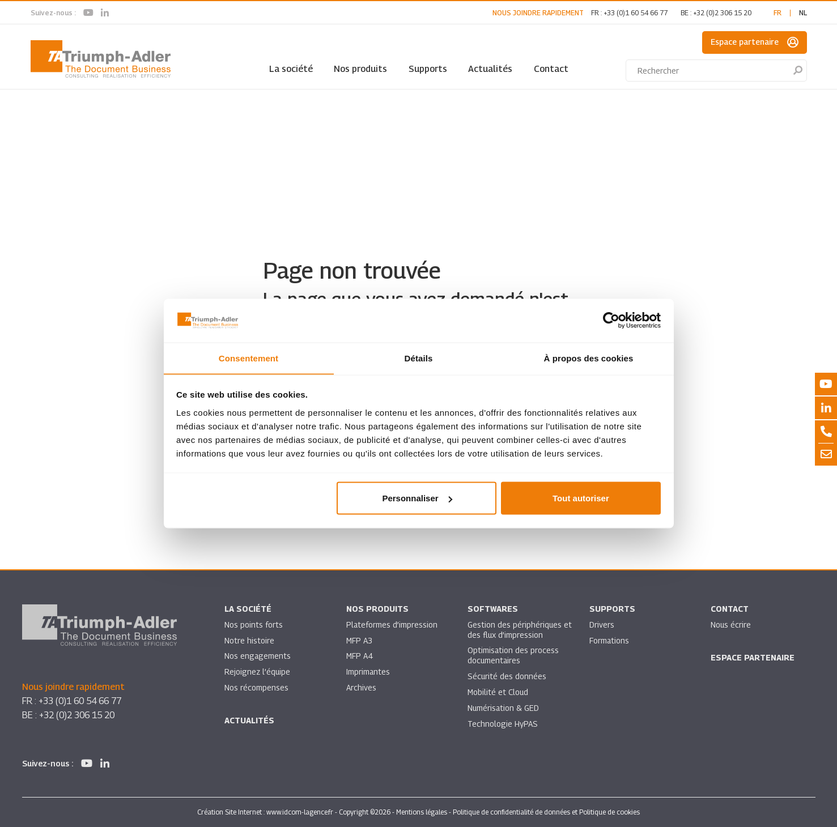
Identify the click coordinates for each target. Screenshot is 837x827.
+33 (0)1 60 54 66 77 (636, 12)
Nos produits (360, 68)
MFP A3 (359, 641)
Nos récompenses (256, 688)
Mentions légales (421, 812)
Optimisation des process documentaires (513, 656)
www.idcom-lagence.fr (299, 812)
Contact (551, 68)
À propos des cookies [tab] (589, 358)
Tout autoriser (581, 498)
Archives (361, 688)
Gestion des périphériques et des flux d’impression (515, 630)
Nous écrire (731, 625)
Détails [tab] (419, 358)
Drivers (601, 625)
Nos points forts (253, 625)
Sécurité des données (507, 677)
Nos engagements (257, 657)
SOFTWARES (493, 609)
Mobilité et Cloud (498, 693)
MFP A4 (359, 657)
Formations (609, 641)
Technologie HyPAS (503, 725)
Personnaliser (417, 498)
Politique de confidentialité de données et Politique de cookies (546, 812)
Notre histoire (249, 641)
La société (291, 68)
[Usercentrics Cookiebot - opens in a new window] (611, 320)
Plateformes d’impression (392, 625)
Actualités (490, 68)
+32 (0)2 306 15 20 (722, 12)
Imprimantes (368, 672)
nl (803, 12)
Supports (428, 68)
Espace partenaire (754, 42)
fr (777, 12)
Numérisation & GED (504, 709)
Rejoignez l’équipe (257, 672)
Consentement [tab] (248, 358)
